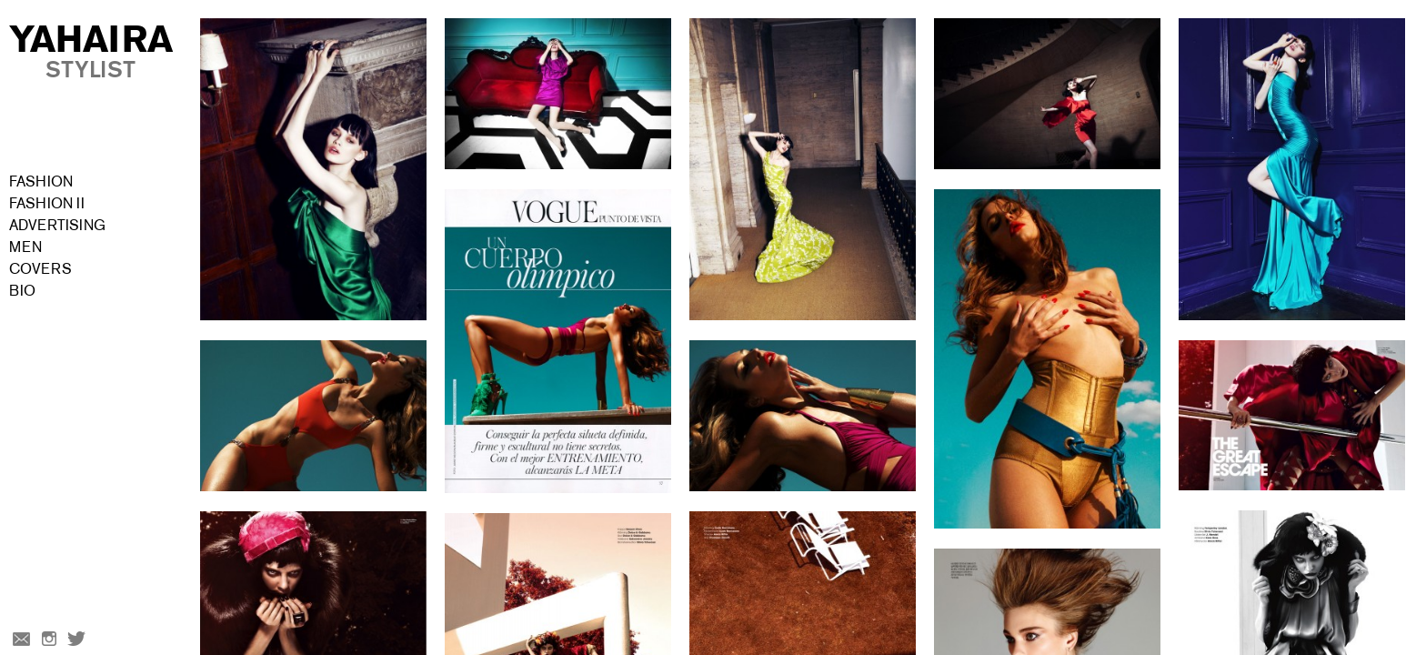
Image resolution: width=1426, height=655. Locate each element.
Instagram (49, 640)
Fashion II (47, 203)
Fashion (41, 181)
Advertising (57, 225)
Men (25, 247)
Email (20, 640)
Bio (22, 290)
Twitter (78, 640)
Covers (40, 268)
